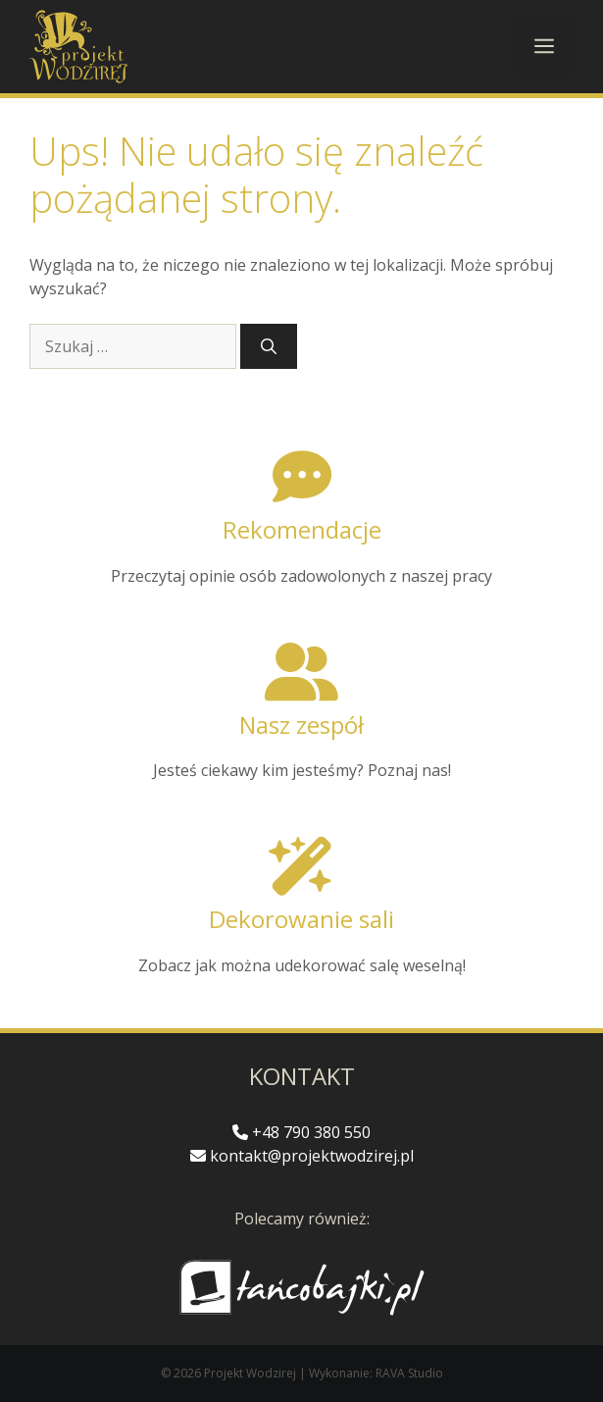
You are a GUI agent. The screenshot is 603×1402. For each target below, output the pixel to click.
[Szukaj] (268, 346)
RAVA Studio (409, 1373)
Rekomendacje (302, 529)
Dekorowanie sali (301, 919)
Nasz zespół (301, 724)
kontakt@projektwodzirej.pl (302, 1156)
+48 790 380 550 (301, 1132)
